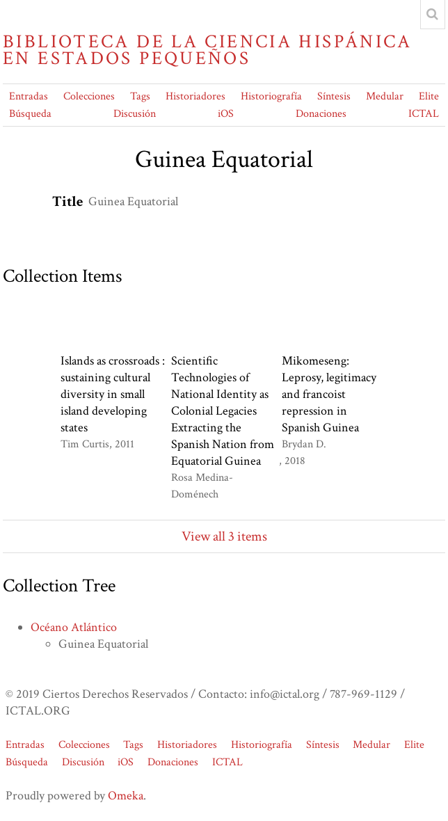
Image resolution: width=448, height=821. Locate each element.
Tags (140, 96)
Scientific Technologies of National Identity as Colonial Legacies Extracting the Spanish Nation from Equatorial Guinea (222, 411)
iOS (226, 113)
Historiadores (195, 96)
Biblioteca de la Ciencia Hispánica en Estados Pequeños (208, 50)
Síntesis (334, 96)
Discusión (134, 113)
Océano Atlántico (74, 627)
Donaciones (321, 113)
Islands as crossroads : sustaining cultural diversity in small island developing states (113, 394)
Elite (429, 96)
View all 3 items (224, 536)
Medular (384, 96)
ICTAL (423, 113)
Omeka (125, 796)
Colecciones (89, 96)
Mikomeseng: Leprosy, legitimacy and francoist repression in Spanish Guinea (329, 394)
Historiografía (271, 96)
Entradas (28, 96)
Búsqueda (30, 113)
